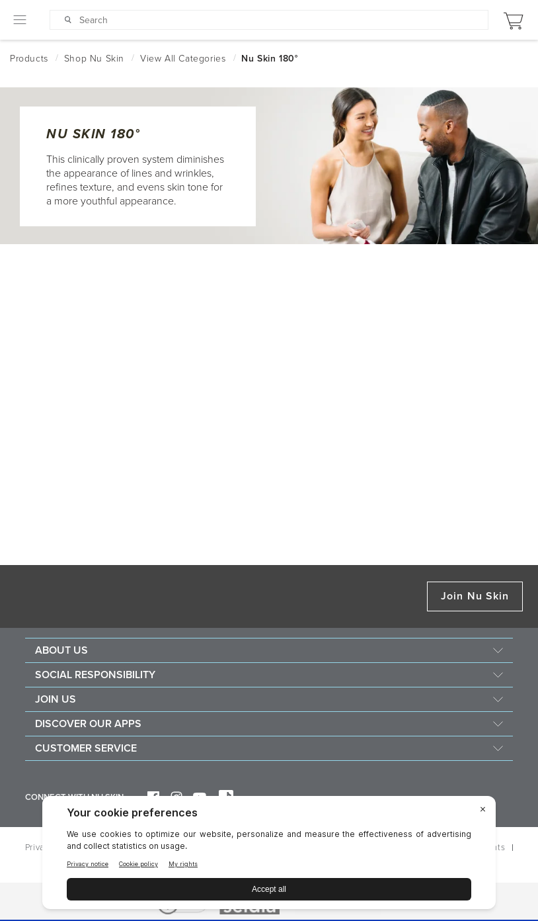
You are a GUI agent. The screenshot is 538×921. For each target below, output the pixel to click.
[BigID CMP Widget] (269, 856)
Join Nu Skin (475, 596)
